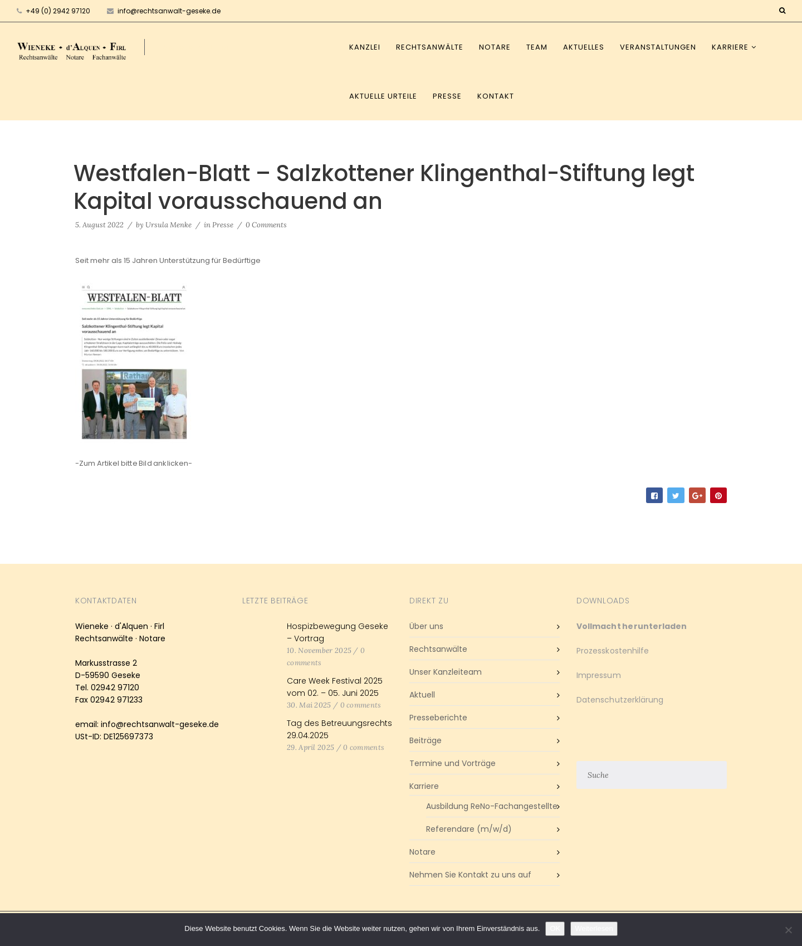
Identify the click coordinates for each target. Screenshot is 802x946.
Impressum (598, 675)
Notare (495, 47)
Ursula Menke (168, 225)
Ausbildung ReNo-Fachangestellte (492, 806)
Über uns (426, 626)
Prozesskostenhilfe (612, 650)
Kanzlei (364, 47)
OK (555, 928)
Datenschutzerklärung (619, 699)
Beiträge (425, 740)
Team (536, 47)
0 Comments (266, 225)
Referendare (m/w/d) (469, 829)
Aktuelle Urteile (383, 96)
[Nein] (788, 929)
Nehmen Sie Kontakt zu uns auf (470, 874)
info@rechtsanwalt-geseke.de (164, 11)
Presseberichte (438, 717)
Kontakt (495, 96)
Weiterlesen (594, 928)
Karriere (730, 47)
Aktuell (422, 694)
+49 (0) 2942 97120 (58, 11)
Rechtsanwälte (429, 47)
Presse (447, 96)
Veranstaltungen (658, 47)
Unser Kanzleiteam (445, 671)
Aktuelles (583, 47)
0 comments (361, 705)
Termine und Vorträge (452, 763)
